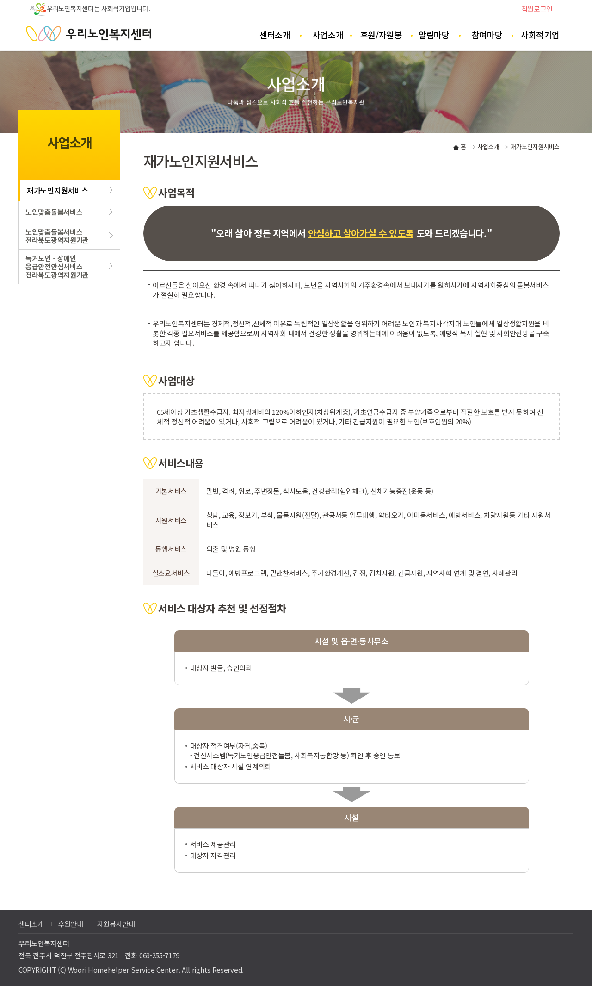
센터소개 (274, 35)
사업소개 (328, 35)
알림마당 (434, 35)
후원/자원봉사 (381, 40)
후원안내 (70, 924)
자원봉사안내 (116, 924)
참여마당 (487, 35)
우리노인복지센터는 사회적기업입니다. (90, 8)
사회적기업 (540, 35)
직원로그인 (537, 8)
